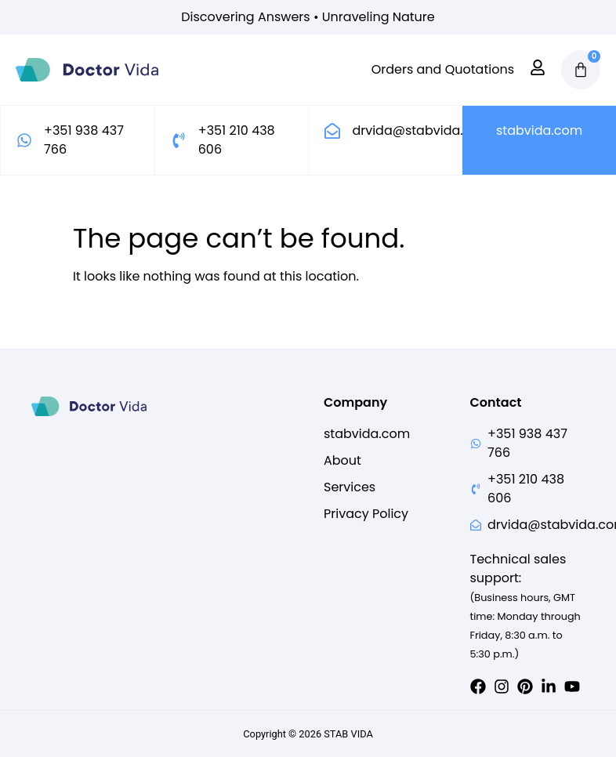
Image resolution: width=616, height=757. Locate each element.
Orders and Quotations (442, 70)
